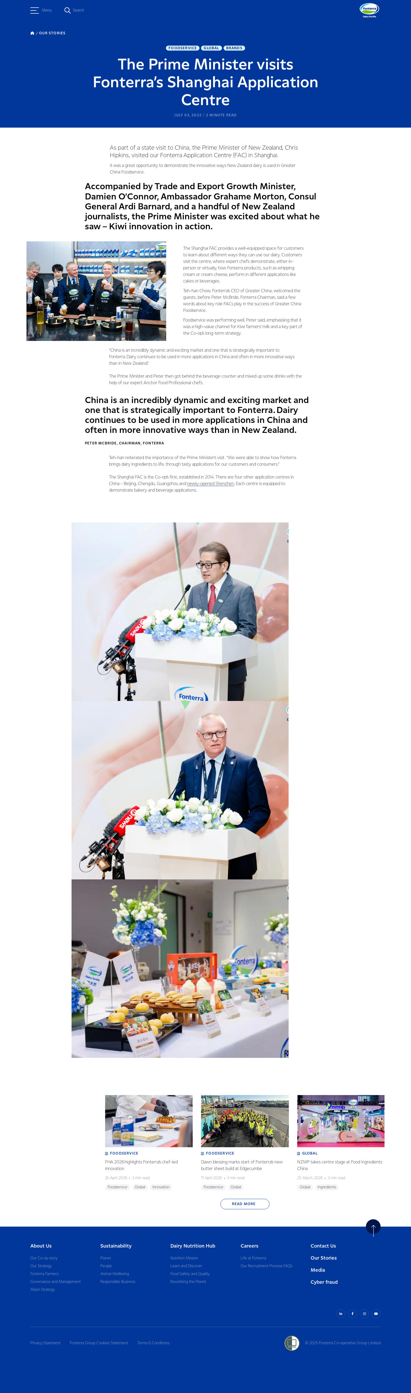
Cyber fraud (324, 1282)
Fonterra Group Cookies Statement (99, 1343)
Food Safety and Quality (190, 1274)
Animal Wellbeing (114, 1274)
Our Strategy (41, 1266)
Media (318, 1270)
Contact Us (323, 1246)
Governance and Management (55, 1282)
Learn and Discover (186, 1266)
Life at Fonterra (253, 1258)
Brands (234, 48)
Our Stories (324, 1258)
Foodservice (183, 48)
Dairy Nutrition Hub (192, 1246)
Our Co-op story (43, 1258)
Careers (249, 1246)
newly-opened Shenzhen (210, 484)
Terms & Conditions (153, 1343)
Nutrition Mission (184, 1258)
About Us (41, 1246)
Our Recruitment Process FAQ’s (266, 1266)
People (106, 1266)
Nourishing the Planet (188, 1282)
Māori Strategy (42, 1290)
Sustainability (116, 1246)
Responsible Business (117, 1282)
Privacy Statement (45, 1343)
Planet (105, 1258)
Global (211, 48)
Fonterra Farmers (44, 1274)
